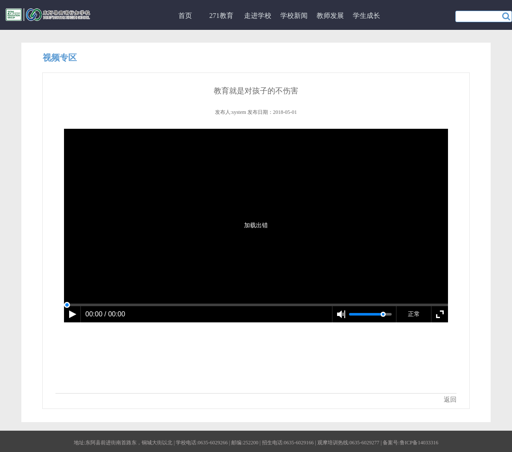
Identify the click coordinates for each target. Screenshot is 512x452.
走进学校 (257, 15)
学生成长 (366, 15)
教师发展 (330, 15)
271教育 (221, 15)
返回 (450, 399)
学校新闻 (294, 15)
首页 (185, 15)
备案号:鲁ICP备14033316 (410, 443)
